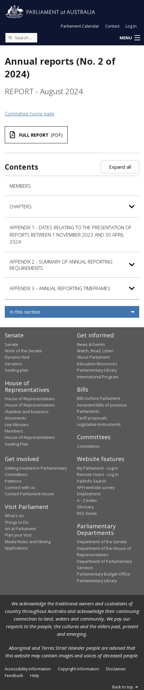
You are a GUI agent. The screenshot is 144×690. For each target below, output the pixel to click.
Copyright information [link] (78, 669)
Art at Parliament (20, 528)
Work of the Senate (23, 351)
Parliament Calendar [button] (80, 26)
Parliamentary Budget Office (103, 574)
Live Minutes (17, 424)
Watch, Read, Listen (95, 351)
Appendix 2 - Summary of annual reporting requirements (61, 264)
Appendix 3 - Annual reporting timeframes (60, 288)
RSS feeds (87, 513)
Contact (112, 26)
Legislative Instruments (99, 424)
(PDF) (36, 134)
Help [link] (34, 675)
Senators (13, 364)
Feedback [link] (14, 675)
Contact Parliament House (29, 494)
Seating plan (16, 370)
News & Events (91, 344)
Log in (131, 26)
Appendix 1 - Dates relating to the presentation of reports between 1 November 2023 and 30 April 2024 (70, 234)
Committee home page (29, 113)
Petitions (13, 481)
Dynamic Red (17, 357)
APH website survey (96, 487)
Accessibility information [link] (28, 669)
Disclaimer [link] (116, 669)
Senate (11, 344)
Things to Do (17, 522)
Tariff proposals (92, 418)
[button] (129, 38)
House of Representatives (30, 398)
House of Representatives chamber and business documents (30, 411)
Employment (88, 494)
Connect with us (20, 487)
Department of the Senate (102, 541)
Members (20, 186)
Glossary (85, 507)
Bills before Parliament (98, 398)
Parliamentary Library (97, 370)
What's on (14, 515)
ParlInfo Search (91, 481)
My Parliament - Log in (97, 468)
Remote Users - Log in (98, 474)
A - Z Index (87, 500)
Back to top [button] (125, 687)
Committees (88, 446)
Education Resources (97, 364)
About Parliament (93, 357)
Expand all (120, 167)
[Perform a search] (10, 37)
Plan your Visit (18, 535)
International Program (97, 377)
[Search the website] (21, 37)
